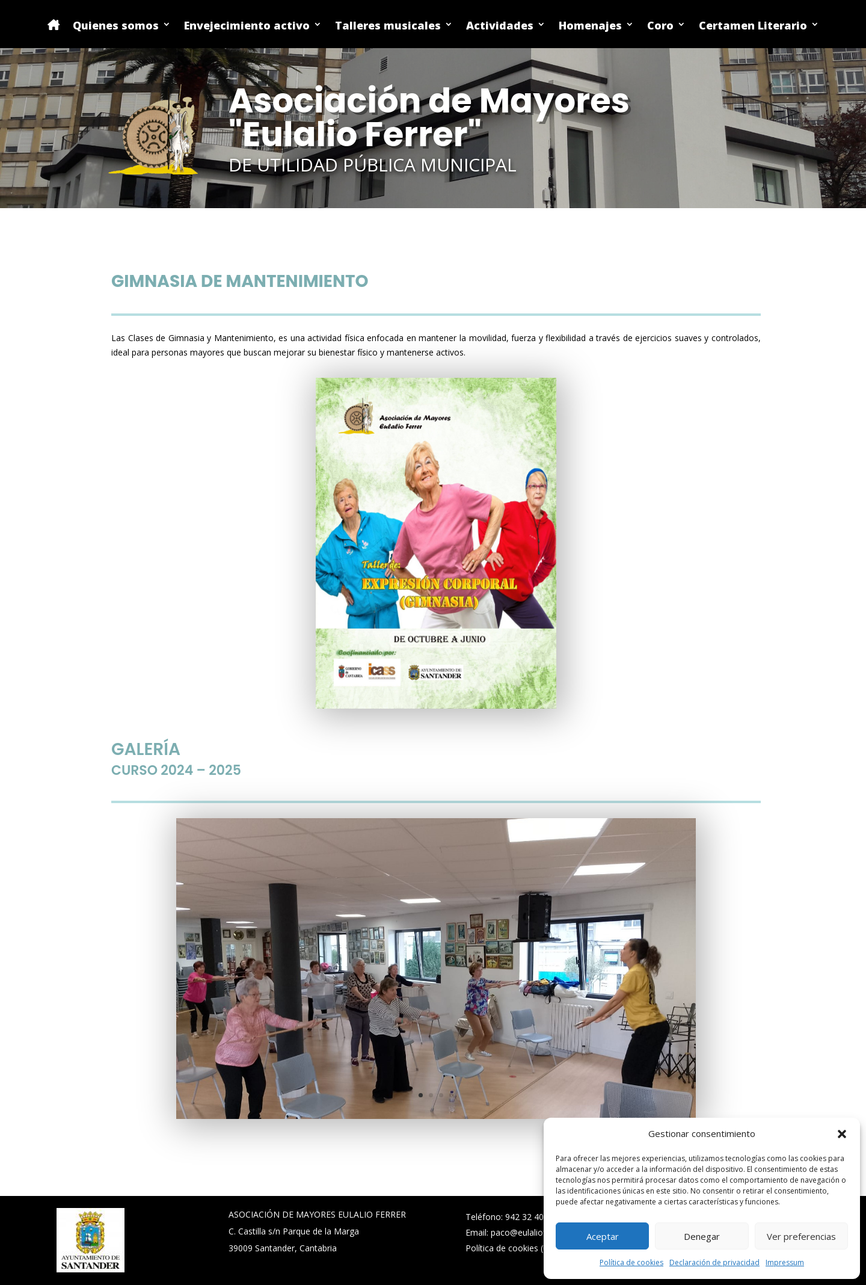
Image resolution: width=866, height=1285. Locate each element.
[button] (842, 1134)
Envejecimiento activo (247, 26)
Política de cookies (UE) (511, 1248)
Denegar (702, 1236)
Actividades (499, 26)
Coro (660, 26)
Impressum (785, 1262)
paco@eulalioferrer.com (537, 1232)
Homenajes (590, 26)
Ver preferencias (801, 1236)
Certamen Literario (753, 26)
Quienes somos (116, 26)
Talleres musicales (388, 26)
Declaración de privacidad (714, 1262)
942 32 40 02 (530, 1216)
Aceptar (602, 1236)
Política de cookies (631, 1262)
